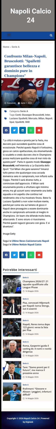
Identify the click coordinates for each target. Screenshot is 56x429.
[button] (9, 34)
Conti (18, 114)
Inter (47, 114)
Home (6, 46)
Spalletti (19, 122)
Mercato (32, 118)
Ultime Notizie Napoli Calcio (27, 244)
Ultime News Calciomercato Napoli (30, 241)
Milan (41, 118)
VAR (27, 122)
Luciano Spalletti (18, 118)
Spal (11, 122)
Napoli (48, 118)
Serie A (16, 46)
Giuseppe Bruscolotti (33, 114)
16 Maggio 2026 (31, 291)
